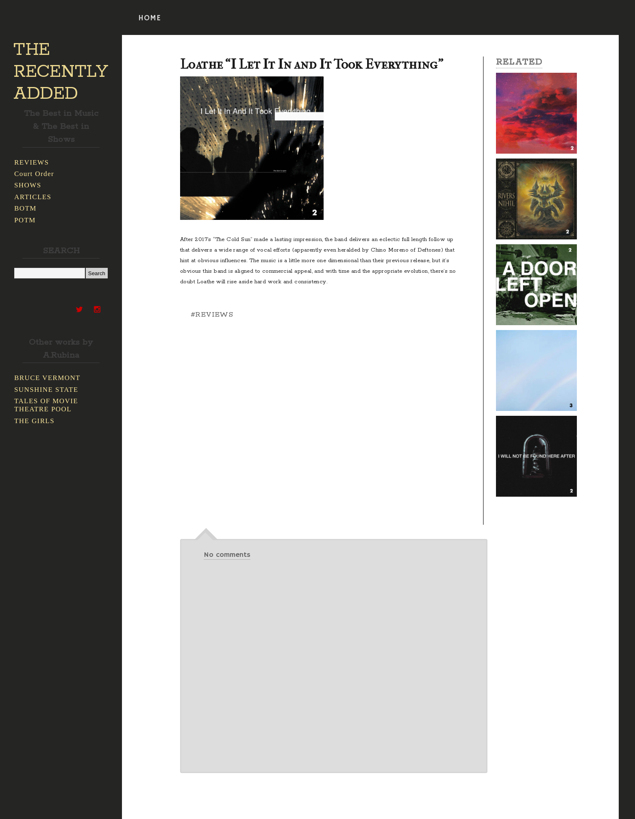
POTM (25, 220)
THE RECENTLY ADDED (60, 72)
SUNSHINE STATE (46, 389)
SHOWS (27, 185)
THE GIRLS (34, 421)
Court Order (34, 174)
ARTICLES (32, 197)
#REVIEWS (212, 314)
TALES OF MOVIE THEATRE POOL (46, 405)
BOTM (25, 208)
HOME (149, 18)
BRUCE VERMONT (47, 378)
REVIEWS (31, 162)
